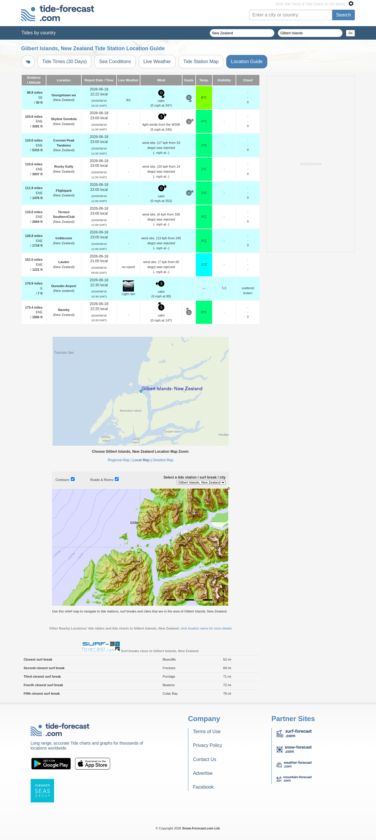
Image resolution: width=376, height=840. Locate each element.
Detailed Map (162, 460)
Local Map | (142, 460)
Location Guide (247, 61)
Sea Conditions (115, 61)
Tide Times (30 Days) (64, 61)
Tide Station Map (201, 61)
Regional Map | (120, 460)
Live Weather (157, 61)
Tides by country (38, 32)
